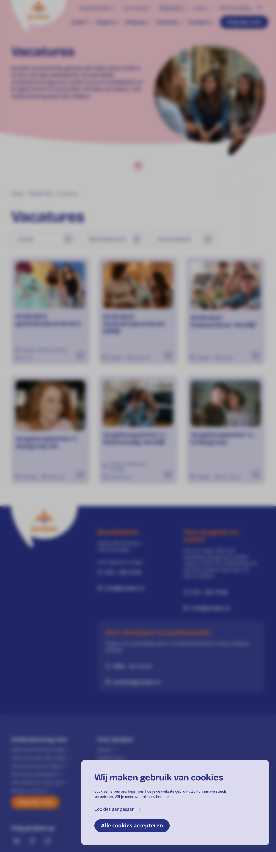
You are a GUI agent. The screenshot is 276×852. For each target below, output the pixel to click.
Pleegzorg (135, 22)
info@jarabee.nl (124, 587)
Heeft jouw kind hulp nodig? (38, 749)
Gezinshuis (167, 22)
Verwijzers (199, 22)
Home (17, 194)
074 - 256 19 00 (123, 572)
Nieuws (104, 749)
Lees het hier (158, 796)
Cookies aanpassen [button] (114, 809)
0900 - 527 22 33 (132, 666)
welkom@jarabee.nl (137, 681)
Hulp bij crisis (244, 21)
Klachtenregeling (235, 7)
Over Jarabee (135, 8)
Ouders (78, 22)
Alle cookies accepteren (132, 825)
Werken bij (170, 8)
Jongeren (105, 22)
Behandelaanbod (95, 8)
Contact (199, 8)
